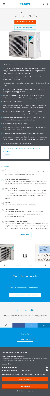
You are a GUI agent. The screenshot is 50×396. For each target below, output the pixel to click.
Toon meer (25, 235)
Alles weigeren (25, 386)
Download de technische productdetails (25, 288)
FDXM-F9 (7, 151)
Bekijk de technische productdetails (25, 295)
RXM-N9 (7, 155)
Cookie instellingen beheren (25, 391)
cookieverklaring (14, 374)
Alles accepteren (25, 379)
